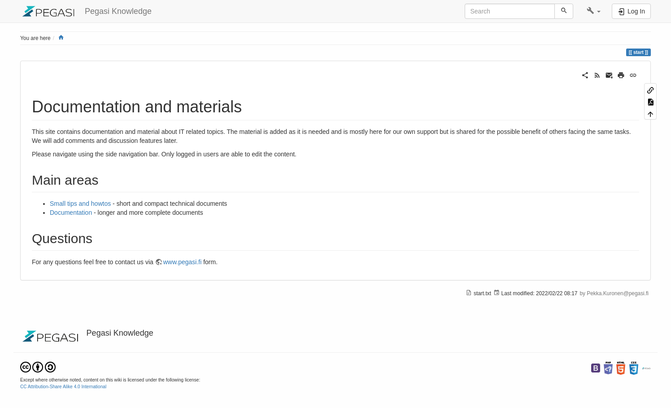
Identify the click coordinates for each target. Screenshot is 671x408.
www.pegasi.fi (182, 262)
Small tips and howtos (80, 203)
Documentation (71, 212)
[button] (593, 11)
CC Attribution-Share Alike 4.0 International (63, 386)
